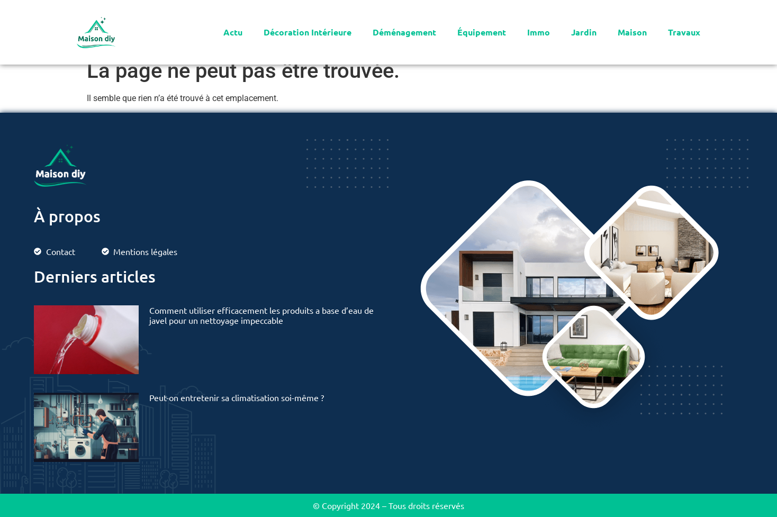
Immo (538, 32)
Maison (632, 32)
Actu (232, 32)
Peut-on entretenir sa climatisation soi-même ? (236, 397)
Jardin (584, 32)
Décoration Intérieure (307, 32)
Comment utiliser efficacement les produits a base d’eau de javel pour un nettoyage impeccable (261, 315)
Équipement (481, 32)
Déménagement (404, 32)
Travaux (684, 32)
